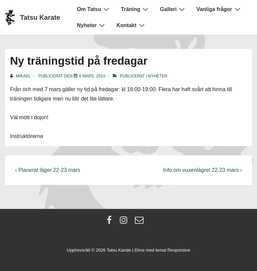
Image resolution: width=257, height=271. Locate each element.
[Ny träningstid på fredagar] (92, 76)
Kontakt (131, 25)
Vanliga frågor (219, 9)
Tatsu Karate (40, 17)
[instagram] (125, 222)
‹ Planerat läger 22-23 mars (47, 170)
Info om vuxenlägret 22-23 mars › (202, 170)
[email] (140, 222)
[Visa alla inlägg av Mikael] (20, 76)
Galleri (173, 9)
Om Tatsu (94, 9)
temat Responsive (172, 250)
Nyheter (92, 25)
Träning (135, 9)
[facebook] (111, 222)
